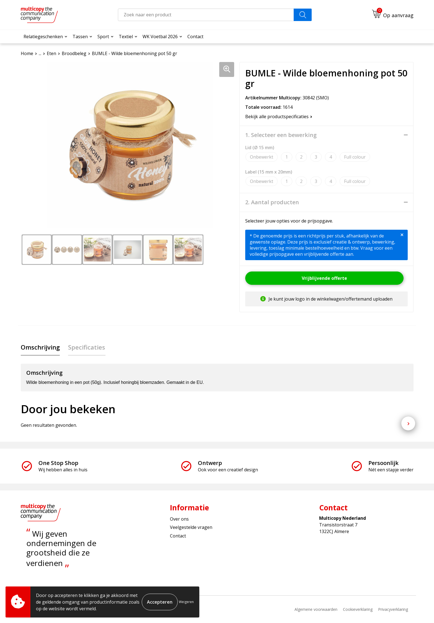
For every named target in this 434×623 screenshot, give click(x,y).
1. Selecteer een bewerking (281, 135)
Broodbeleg (74, 53)
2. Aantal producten (272, 202)
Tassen (80, 36)
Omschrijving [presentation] (40, 347)
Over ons (179, 519)
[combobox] (206, 15)
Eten (51, 53)
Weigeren (186, 601)
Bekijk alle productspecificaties (278, 116)
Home (27, 53)
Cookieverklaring (358, 609)
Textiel (126, 36)
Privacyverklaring (393, 609)
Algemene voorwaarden (315, 609)
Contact (195, 36)
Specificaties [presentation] (86, 347)
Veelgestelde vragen (191, 527)
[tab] (40, 347)
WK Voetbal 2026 (160, 36)
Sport (103, 36)
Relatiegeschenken (43, 36)
